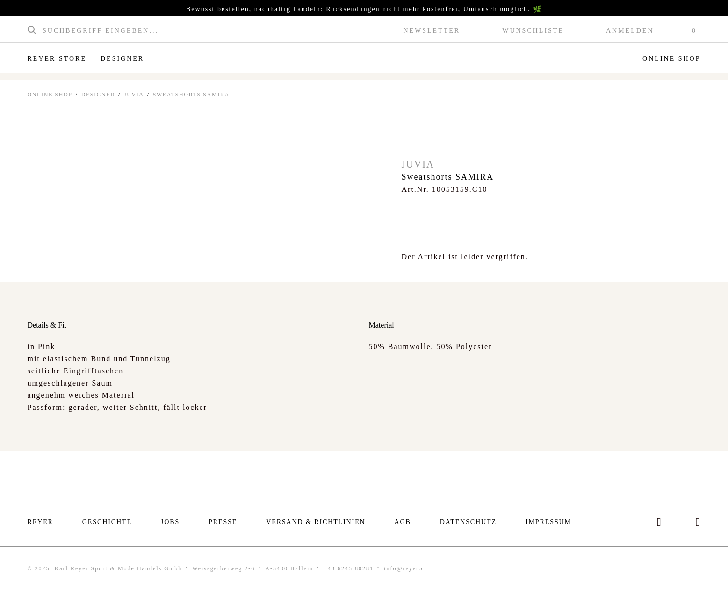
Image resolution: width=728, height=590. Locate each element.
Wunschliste (533, 31)
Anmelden (630, 31)
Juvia (134, 94)
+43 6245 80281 (349, 568)
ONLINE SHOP (50, 94)
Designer (122, 58)
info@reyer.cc (406, 568)
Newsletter (431, 31)
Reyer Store (57, 58)
